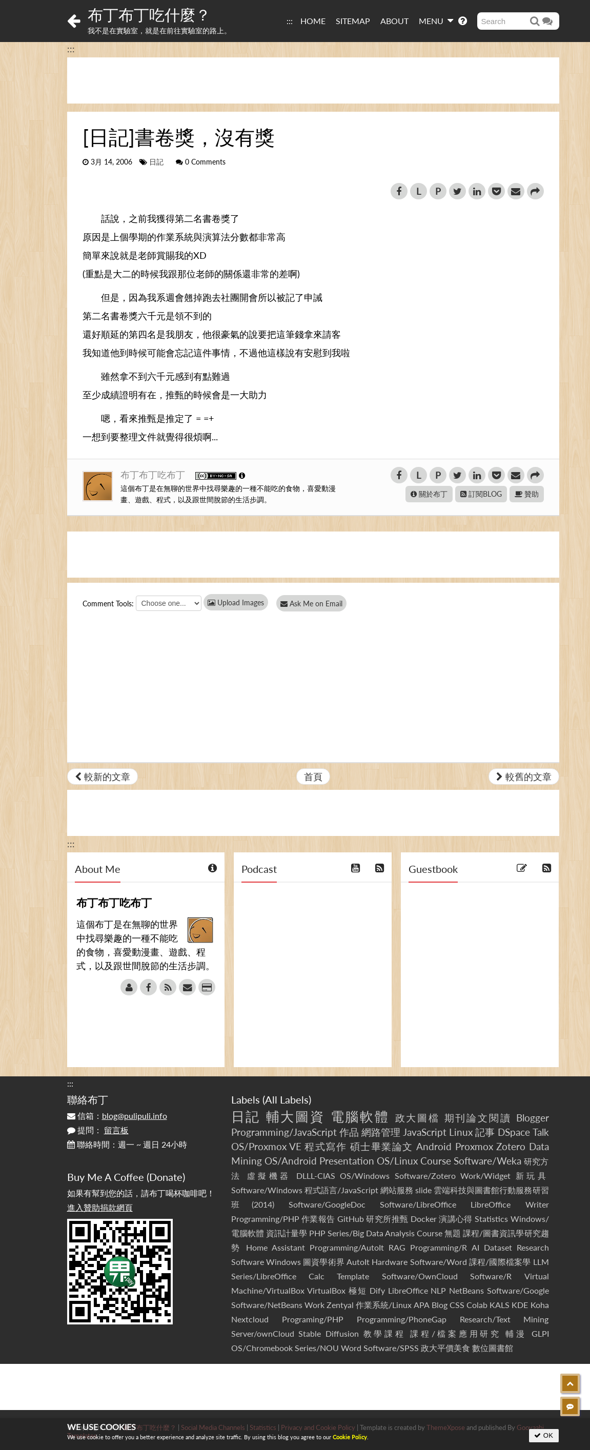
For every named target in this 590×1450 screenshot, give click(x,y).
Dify (377, 1290)
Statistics (491, 1218)
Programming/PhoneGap (401, 1319)
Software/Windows (266, 1190)
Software (247, 1262)
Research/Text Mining (504, 1319)
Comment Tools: (108, 603)
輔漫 (515, 1333)
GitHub (350, 1218)
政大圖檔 (417, 1118)
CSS (457, 1305)
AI (475, 1247)
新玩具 (532, 1175)
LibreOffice (408, 1290)
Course (435, 1161)
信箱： (117, 1115)
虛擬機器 (269, 1175)
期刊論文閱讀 (478, 1118)
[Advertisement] (313, 80)
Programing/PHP (312, 1319)
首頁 (313, 776)
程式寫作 (325, 1146)
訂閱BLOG (481, 493)
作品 (349, 1132)
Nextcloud (250, 1319)
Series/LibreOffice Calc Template (300, 1276)
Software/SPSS (391, 1348)
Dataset (498, 1247)
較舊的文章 (524, 776)
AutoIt (358, 1262)
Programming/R (438, 1247)
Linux (461, 1132)
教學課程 (384, 1333)
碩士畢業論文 (381, 1146)
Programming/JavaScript (284, 1132)
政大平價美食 (445, 1348)
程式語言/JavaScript (341, 1190)
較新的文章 (102, 776)
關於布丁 (429, 493)
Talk (541, 1132)
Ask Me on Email (313, 603)
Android (434, 1146)
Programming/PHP (265, 1218)
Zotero (510, 1146)
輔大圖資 (295, 1116)
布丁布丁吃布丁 (154, 474)
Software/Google (518, 1290)
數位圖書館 (492, 1348)
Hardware (390, 1262)
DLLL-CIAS (315, 1175)
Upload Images (236, 602)
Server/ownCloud (262, 1333)
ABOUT (394, 21)
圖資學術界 (323, 1262)
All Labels (287, 1099)
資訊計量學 (286, 1233)
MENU (436, 20)
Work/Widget (485, 1175)
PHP (317, 1233)
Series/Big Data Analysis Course (385, 1233)
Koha (540, 1305)
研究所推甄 (387, 1218)
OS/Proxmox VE (266, 1146)
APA (422, 1305)
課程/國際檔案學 (500, 1262)
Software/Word (438, 1262)
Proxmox (474, 1146)
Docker (424, 1218)
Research (533, 1247)
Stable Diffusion (328, 1333)
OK (543, 1435)
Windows (283, 1262)
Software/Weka (487, 1161)
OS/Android (291, 1161)
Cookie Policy (350, 1437)
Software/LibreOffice (418, 1204)
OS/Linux (397, 1161)
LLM (541, 1262)
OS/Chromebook (262, 1348)
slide (423, 1190)
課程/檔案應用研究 (455, 1333)
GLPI (540, 1333)
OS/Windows (365, 1175)
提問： (98, 1130)
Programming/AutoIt (347, 1247)
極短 (358, 1290)
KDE (520, 1305)
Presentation (346, 1161)
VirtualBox (326, 1290)
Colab (476, 1305)
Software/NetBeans (266, 1305)
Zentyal (340, 1305)
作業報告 (318, 1218)
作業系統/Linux (384, 1305)
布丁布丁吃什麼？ (149, 14)
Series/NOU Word (328, 1348)
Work (314, 1305)
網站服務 (396, 1190)
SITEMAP (353, 21)
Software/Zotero (425, 1175)
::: (290, 21)
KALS (500, 1305)
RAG (397, 1247)
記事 (485, 1132)
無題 (452, 1233)
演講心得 (456, 1218)
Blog (439, 1305)
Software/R (491, 1276)
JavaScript (424, 1132)
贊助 (527, 493)
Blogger (532, 1118)
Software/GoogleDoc (327, 1204)
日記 (156, 162)
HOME (312, 21)
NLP (438, 1290)
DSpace (514, 1132)
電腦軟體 (360, 1116)
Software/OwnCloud (420, 1276)
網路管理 (380, 1132)
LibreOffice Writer (509, 1204)
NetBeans (466, 1290)
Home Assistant (275, 1247)
